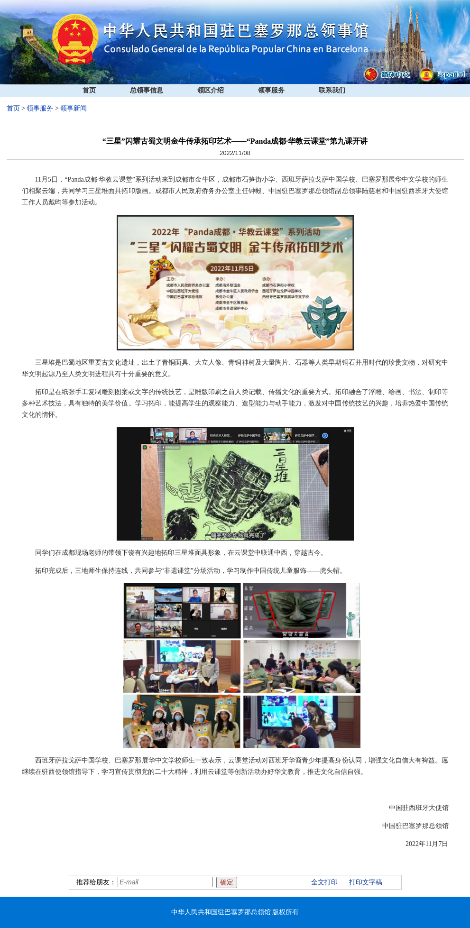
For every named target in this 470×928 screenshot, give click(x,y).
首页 (89, 90)
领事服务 (271, 90)
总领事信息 (146, 90)
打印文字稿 (365, 882)
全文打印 (324, 882)
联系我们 (332, 90)
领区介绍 (210, 90)
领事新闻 (73, 108)
